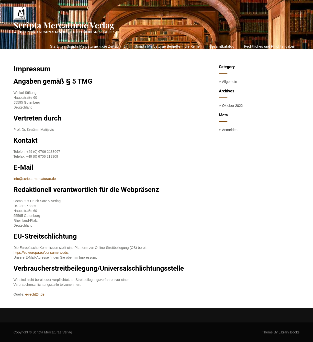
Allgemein (229, 82)
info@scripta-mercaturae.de (34, 179)
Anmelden (229, 130)
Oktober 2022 (232, 106)
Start (54, 46)
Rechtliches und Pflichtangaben (269, 46)
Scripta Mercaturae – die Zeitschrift (96, 46)
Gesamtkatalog (221, 46)
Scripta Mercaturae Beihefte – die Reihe (167, 46)
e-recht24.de (34, 294)
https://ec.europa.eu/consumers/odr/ (40, 252)
